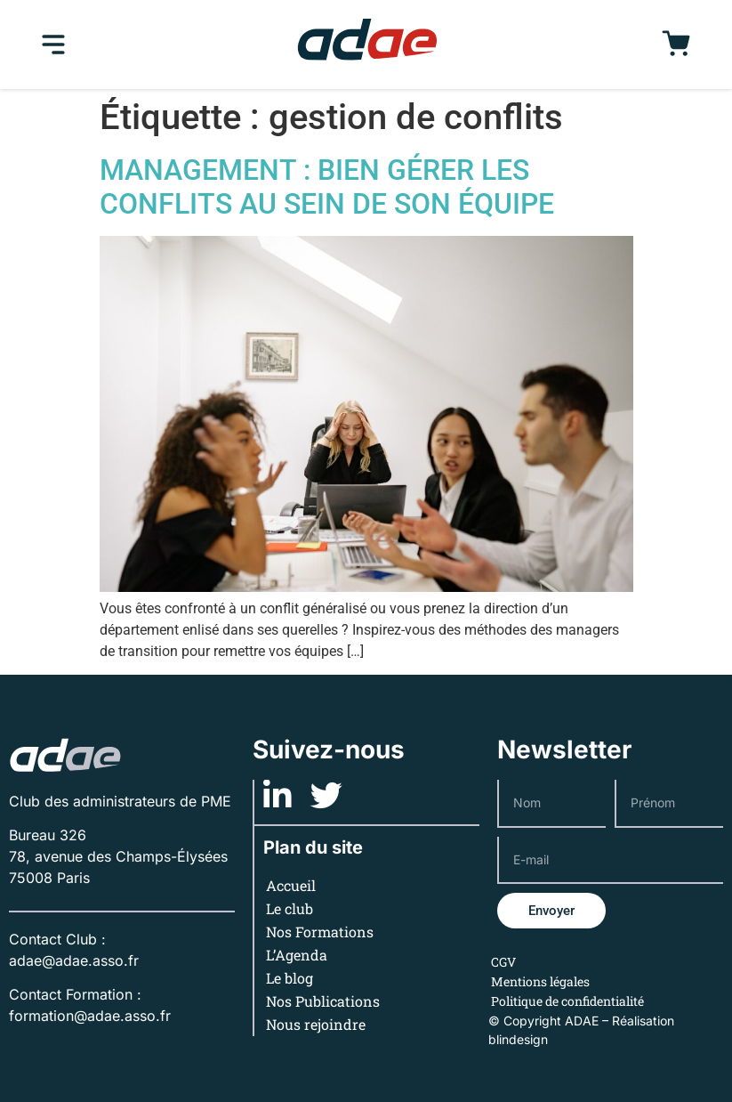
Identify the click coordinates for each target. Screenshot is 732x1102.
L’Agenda (296, 954)
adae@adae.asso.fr (74, 960)
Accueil (291, 885)
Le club (289, 908)
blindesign (518, 1039)
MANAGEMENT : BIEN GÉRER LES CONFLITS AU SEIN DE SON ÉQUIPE (327, 187)
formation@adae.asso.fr (90, 1016)
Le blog (289, 977)
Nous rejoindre (316, 1024)
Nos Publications (323, 1001)
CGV (503, 961)
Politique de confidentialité (567, 1001)
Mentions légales (540, 981)
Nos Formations (320, 931)
